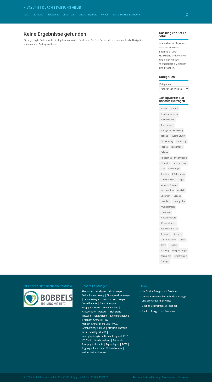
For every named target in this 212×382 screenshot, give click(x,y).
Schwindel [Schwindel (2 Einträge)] (165, 234)
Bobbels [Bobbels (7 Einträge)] (164, 136)
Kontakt (105, 14)
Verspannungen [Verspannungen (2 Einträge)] (179, 250)
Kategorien (165, 84)
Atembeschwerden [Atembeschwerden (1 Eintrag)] (169, 114)
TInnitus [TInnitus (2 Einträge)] (173, 245)
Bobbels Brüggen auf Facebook (158, 311)
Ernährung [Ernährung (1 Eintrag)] (181, 141)
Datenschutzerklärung (146, 377)
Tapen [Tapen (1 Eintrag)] (182, 240)
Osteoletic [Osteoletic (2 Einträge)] (165, 201)
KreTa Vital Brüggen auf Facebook (160, 291)
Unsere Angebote (88, 14)
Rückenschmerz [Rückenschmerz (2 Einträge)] (168, 223)
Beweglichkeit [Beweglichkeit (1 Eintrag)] (167, 125)
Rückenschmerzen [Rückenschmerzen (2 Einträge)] (169, 229)
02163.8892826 (99, 377)
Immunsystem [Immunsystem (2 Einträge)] (180, 163)
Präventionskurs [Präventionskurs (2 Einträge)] (168, 218)
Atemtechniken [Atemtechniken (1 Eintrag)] (167, 119)
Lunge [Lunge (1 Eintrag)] (180, 179)
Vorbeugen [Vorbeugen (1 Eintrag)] (166, 256)
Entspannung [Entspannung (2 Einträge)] (167, 141)
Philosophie (53, 14)
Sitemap (183, 377)
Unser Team (69, 14)
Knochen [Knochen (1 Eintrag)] (165, 174)
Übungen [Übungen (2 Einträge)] (165, 261)
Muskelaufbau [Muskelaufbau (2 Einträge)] (167, 190)
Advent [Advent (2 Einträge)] (164, 108)
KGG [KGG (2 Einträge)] (163, 168)
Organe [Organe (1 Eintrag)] (177, 196)
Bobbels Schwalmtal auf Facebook (159, 305)
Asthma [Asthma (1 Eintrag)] (174, 108)
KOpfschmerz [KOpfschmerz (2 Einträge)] (178, 174)
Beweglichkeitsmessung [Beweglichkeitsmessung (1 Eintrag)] (172, 130)
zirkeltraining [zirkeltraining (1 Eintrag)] (180, 256)
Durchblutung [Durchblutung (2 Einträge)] (178, 136)
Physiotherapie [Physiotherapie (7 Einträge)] (168, 207)
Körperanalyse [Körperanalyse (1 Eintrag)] (167, 179)
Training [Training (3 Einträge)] (165, 250)
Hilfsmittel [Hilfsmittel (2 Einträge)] (165, 163)
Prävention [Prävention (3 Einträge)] (166, 212)
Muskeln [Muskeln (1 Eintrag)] (181, 190)
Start (26, 14)
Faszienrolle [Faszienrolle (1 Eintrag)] (176, 147)
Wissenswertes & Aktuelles (127, 14)
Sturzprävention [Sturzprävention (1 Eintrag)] (168, 240)
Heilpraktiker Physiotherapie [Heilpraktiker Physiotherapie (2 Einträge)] (174, 158)
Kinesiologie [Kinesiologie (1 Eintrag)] (174, 168)
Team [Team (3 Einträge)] (163, 245)
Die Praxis (37, 14)
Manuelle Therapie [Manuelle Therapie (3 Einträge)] (169, 185)
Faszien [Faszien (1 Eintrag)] (164, 147)
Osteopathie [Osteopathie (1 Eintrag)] (179, 201)
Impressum (169, 377)
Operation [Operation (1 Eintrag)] (165, 196)
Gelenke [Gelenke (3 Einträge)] (164, 152)
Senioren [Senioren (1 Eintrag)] (178, 234)
